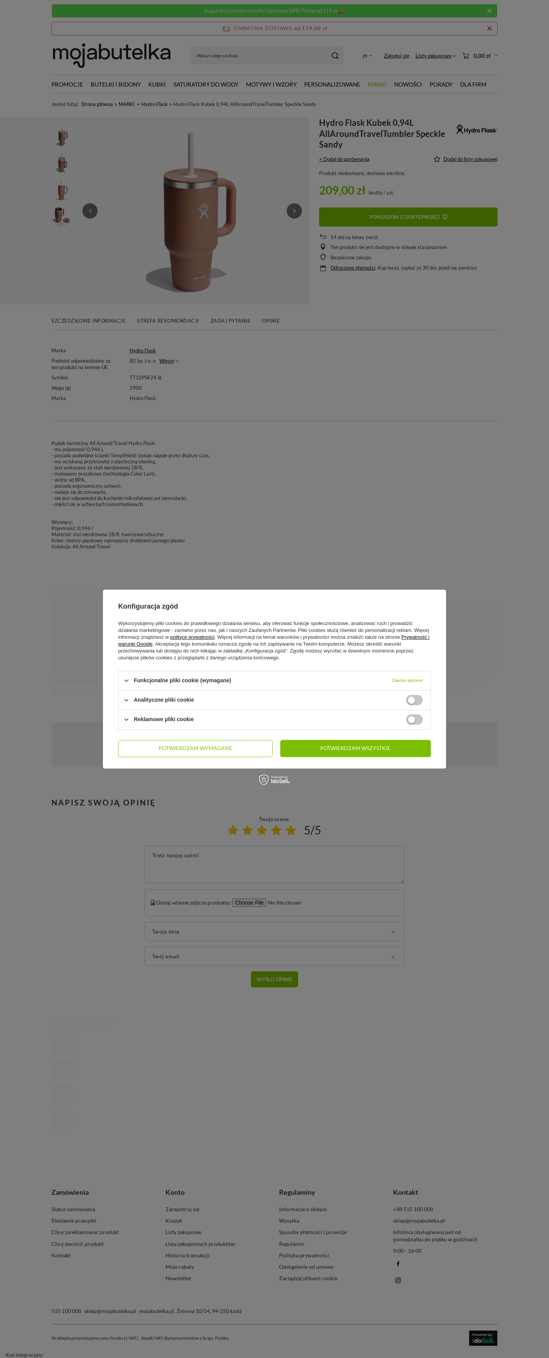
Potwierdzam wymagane (195, 748)
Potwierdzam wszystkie (355, 748)
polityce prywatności (192, 637)
